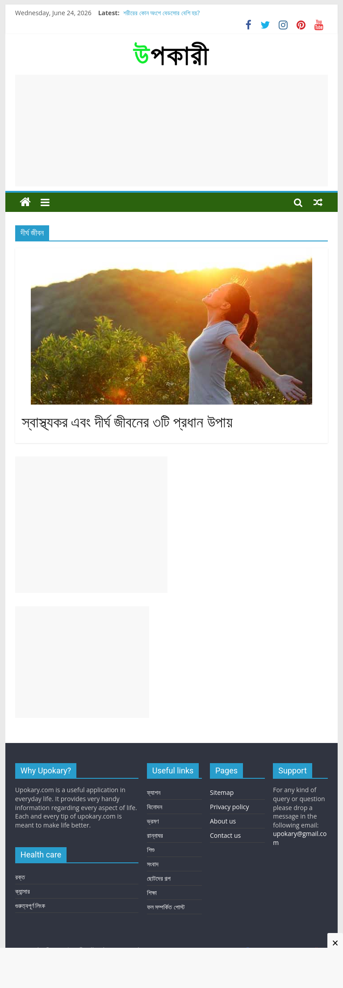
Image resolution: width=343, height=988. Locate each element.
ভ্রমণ (153, 821)
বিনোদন (154, 806)
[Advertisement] (171, 130)
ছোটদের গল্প (159, 878)
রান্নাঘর (155, 835)
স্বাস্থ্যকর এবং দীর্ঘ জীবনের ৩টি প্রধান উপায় (127, 422)
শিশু (151, 849)
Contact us (225, 835)
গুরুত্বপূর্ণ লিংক (30, 905)
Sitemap (222, 792)
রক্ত (20, 877)
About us (223, 821)
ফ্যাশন (153, 792)
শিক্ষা (152, 892)
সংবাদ (153, 864)
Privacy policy (229, 806)
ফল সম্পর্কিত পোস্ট (166, 907)
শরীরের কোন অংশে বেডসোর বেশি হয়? (161, 12)
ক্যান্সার (22, 891)
